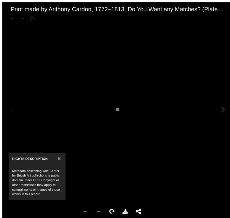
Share (138, 211)
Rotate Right (112, 211)
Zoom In (85, 211)
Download (125, 211)
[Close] (59, 158)
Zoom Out (98, 211)
